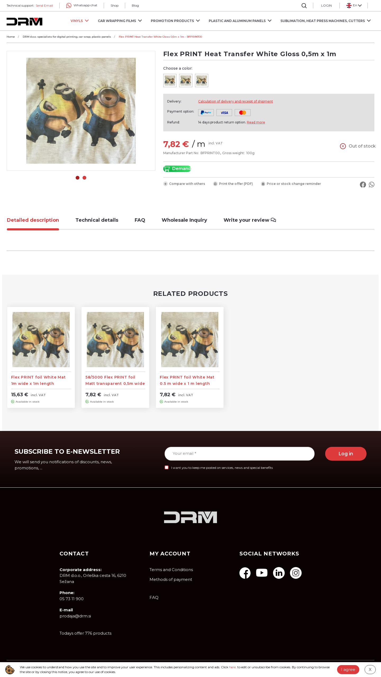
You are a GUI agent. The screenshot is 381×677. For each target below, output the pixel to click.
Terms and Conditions (171, 569)
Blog (135, 5)
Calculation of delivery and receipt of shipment (235, 101)
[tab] (37, 220)
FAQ (153, 597)
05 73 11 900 (72, 598)
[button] (353, 5)
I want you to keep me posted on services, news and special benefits (222, 468)
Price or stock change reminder (291, 183)
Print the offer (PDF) (233, 183)
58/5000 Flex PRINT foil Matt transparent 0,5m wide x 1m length (115, 383)
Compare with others (184, 183)
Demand (177, 169)
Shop (115, 5)
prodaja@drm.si (75, 615)
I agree (348, 669)
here (232, 667)
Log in (345, 453)
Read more (256, 122)
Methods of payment (170, 579)
